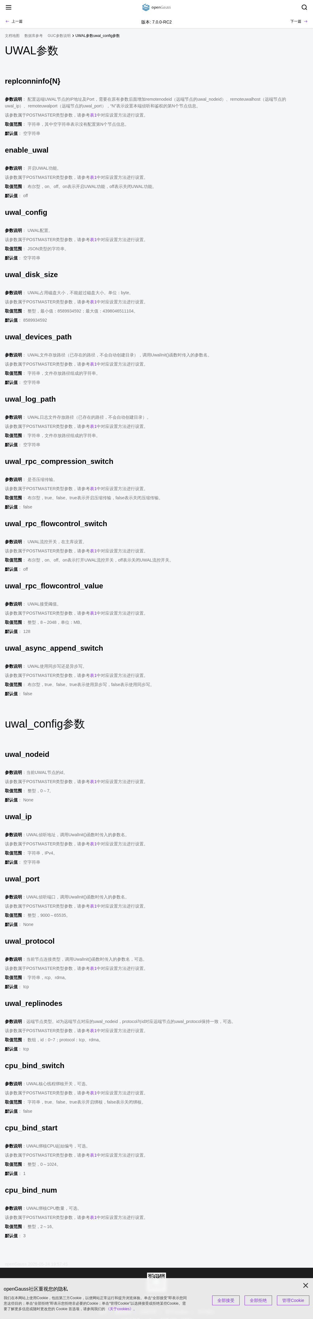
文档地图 (12, 36)
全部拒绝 (258, 1300)
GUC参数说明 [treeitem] (59, 36)
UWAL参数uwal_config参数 (97, 36)
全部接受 (225, 1300)
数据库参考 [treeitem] (33, 36)
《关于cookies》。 (121, 1309)
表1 (93, 115)
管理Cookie (293, 1300)
